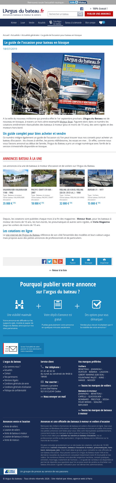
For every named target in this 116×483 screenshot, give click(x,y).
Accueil (6, 35)
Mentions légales (11, 380)
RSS (55, 261)
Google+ (60, 261)
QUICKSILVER (94, 396)
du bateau (55, 22)
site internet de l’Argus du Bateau (23, 234)
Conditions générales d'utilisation (17, 387)
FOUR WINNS (84, 402)
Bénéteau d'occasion (60, 428)
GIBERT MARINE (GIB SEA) (91, 374)
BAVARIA (93, 372)
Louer (23, 22)
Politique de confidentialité (15, 390)
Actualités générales (30, 35)
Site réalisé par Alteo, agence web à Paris (71, 478)
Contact (7, 373)
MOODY (91, 380)
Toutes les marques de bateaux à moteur (95, 411)
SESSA (106, 399)
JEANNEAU (96, 369)
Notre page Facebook (81, 8)
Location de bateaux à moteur (16, 436)
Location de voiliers (12, 429)
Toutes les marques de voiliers (96, 385)
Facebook (44, 261)
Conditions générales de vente (16, 383)
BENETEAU (83, 369)
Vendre (31, 22)
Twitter (49, 261)
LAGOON (103, 372)
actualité (101, 455)
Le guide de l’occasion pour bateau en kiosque (61, 35)
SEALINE (98, 402)
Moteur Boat (66, 121)
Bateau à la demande (73, 22)
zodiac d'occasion (104, 428)
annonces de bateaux (70, 426)
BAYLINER (83, 405)
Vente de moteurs (11, 440)
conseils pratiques (101, 457)
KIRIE (101, 377)
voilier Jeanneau (78, 428)
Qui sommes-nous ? (12, 366)
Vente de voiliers (11, 426)
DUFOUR (82, 372)
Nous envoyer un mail (55, 396)
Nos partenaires (11, 376)
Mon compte (90, 22)
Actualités (41, 22)
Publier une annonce (99, 13)
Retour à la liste (59, 270)
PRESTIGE (95, 399)
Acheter (14, 22)
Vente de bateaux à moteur (15, 433)
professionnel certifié (49, 438)
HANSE (81, 380)
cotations (88, 445)
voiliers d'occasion (88, 426)
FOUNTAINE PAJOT (87, 377)
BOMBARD (83, 399)
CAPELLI (82, 396)
